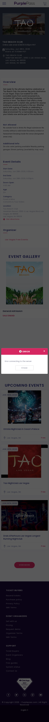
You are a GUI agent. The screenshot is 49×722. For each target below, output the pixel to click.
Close (24, 368)
